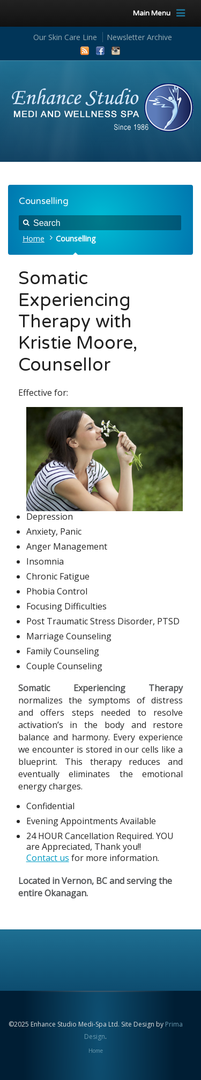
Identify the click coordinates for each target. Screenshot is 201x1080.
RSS (84, 50)
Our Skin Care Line (65, 37)
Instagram (115, 50)
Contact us (47, 858)
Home (33, 238)
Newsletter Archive (139, 37)
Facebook (100, 50)
